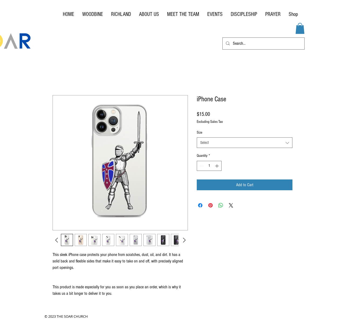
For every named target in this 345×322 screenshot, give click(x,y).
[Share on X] (231, 205)
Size (199, 132)
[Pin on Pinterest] (210, 205)
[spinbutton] (209, 166)
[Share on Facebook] (200, 205)
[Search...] (263, 43)
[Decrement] (201, 166)
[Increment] (217, 166)
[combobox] (244, 142)
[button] (300, 28)
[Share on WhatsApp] (221, 205)
